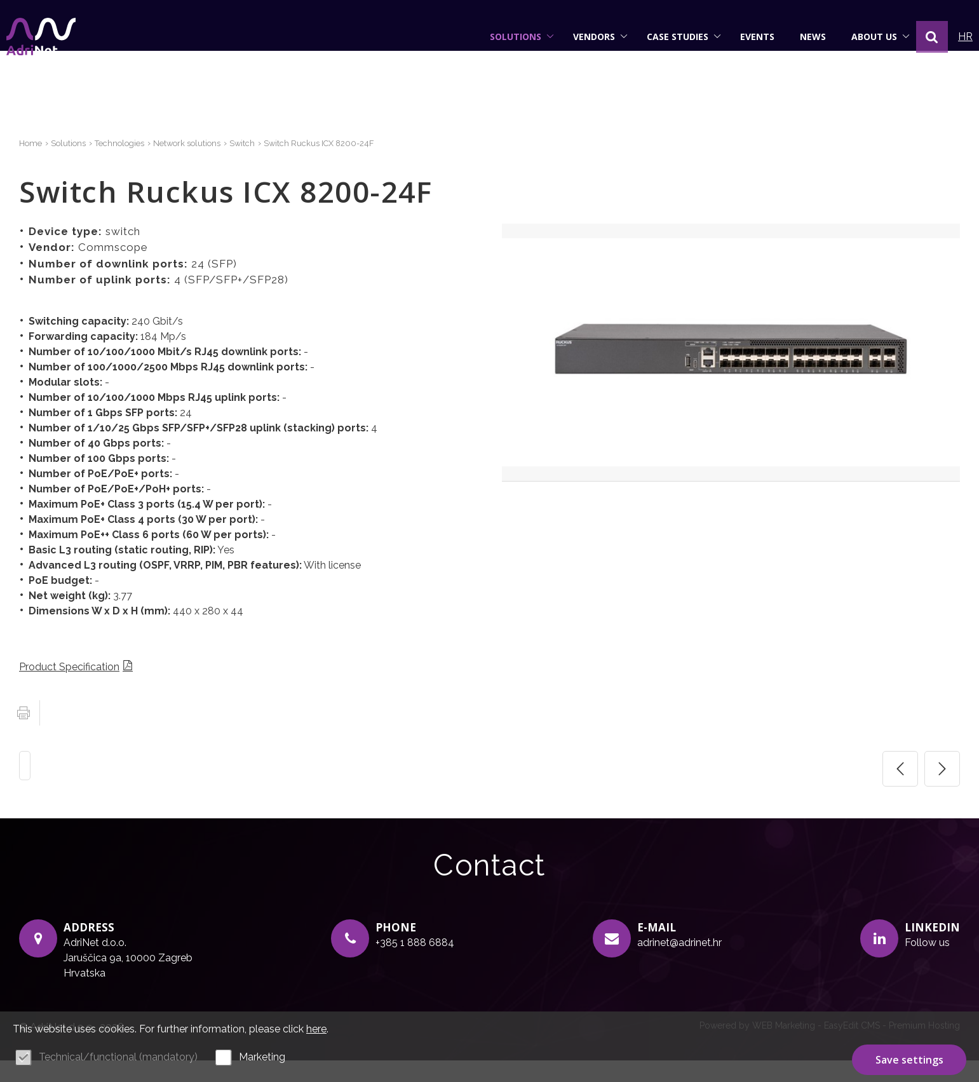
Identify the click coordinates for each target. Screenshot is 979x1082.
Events (744, 36)
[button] (919, 37)
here (316, 1029)
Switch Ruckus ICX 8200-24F (343, 165)
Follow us (927, 964)
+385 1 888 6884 (414, 964)
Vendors (587, 36)
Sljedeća (942, 790)
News (800, 36)
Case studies (671, 36)
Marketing (262, 1057)
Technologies (128, 165)
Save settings (909, 1058)
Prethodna (900, 790)
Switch (261, 165)
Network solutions (202, 165)
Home (31, 165)
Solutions (509, 36)
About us (868, 36)
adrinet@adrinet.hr (679, 964)
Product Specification (69, 688)
